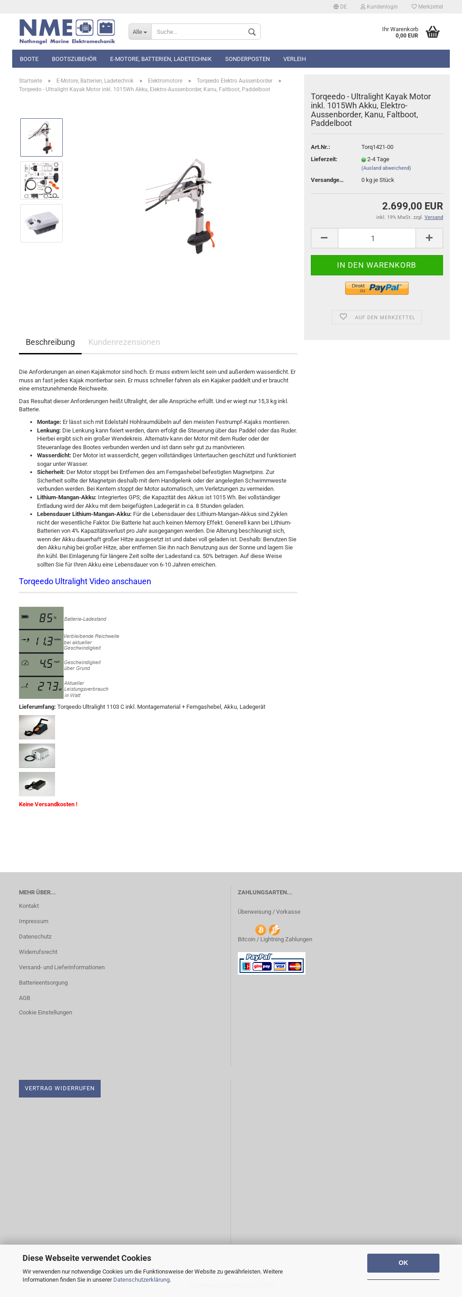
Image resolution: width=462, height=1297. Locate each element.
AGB (24, 998)
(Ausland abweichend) (386, 168)
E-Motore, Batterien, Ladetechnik (161, 59)
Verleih (294, 59)
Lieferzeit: (324, 159)
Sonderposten (247, 59)
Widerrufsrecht (38, 951)
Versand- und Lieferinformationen (62, 967)
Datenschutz (35, 936)
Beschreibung (50, 342)
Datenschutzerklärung (141, 1279)
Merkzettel (427, 7)
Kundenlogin (379, 7)
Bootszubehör (74, 59)
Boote (29, 59)
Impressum (33, 921)
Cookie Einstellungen (45, 1012)
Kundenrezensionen (124, 342)
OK (403, 1262)
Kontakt (29, 905)
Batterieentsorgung (43, 982)
